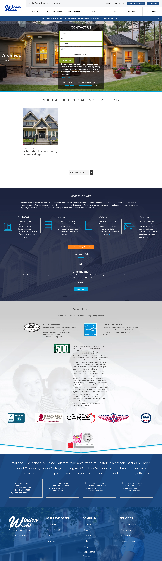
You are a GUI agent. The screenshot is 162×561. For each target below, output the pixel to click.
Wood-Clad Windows (55, 11)
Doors (94, 11)
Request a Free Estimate (136, 3)
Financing (108, 3)
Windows (35, 11)
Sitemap (87, 556)
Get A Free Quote (80, 247)
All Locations (152, 11)
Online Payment (153, 3)
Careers (87, 535)
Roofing (113, 11)
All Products (132, 11)
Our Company (119, 3)
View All (80, 289)
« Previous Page (77, 173)
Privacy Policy (64, 77)
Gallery (87, 541)
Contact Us (89, 552)
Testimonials (90, 524)
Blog (86, 546)
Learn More (109, 18)
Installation (126, 535)
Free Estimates (128, 524)
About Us (88, 530)
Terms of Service (85, 85)
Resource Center (129, 541)
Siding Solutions (74, 11)
